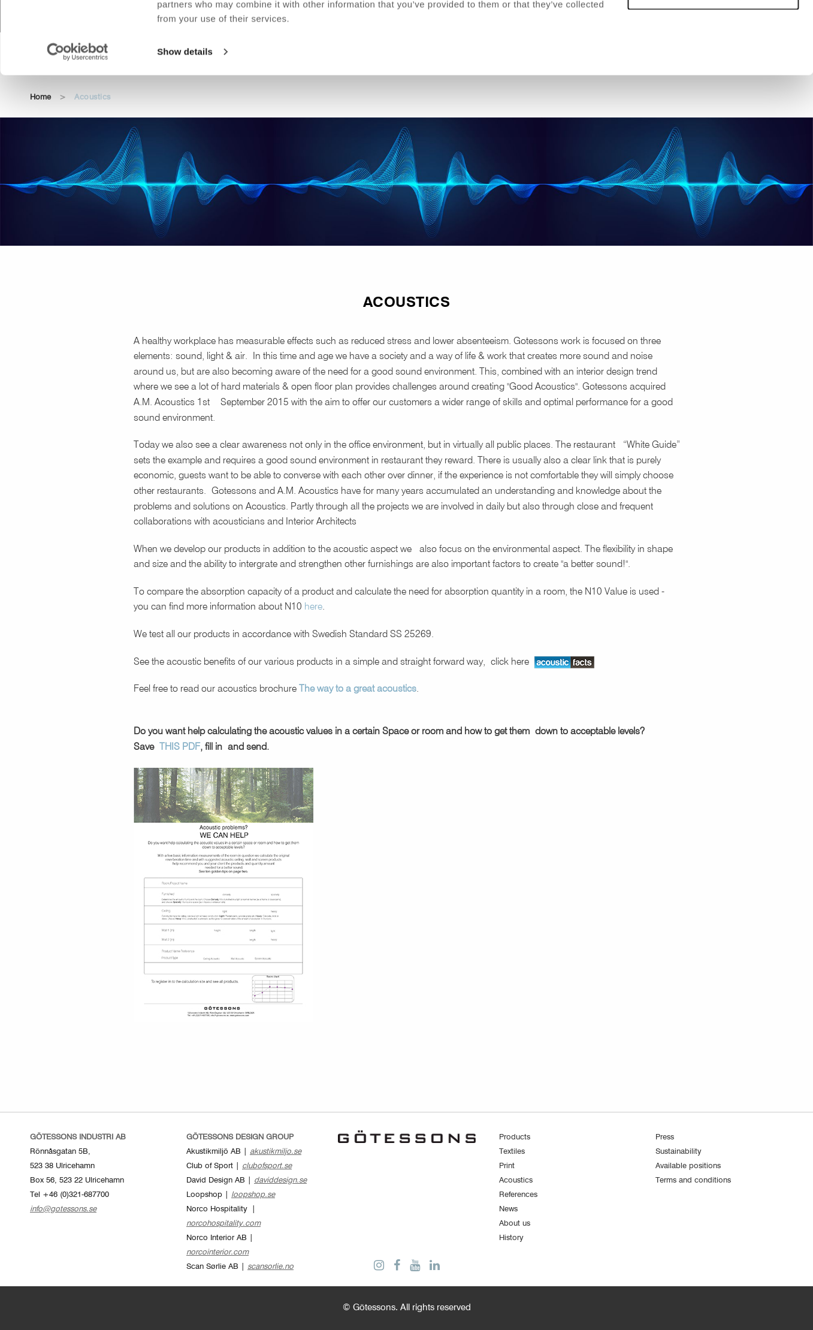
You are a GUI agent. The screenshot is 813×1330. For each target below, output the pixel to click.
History (511, 1238)
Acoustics (516, 1180)
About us (514, 1224)
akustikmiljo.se (275, 1152)
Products (514, 1137)
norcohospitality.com (223, 1224)
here (313, 607)
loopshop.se (253, 1195)
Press (664, 1137)
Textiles (512, 1152)
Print (507, 1166)
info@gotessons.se (63, 1209)
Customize (714, 63)
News (508, 1209)
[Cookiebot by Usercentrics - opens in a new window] (77, 120)
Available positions (688, 1166)
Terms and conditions (693, 1180)
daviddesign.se (280, 1180)
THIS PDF (179, 747)
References (518, 1195)
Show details (185, 119)
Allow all (713, 29)
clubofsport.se (267, 1166)
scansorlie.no (270, 1267)
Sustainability (678, 1152)
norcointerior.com (217, 1252)
